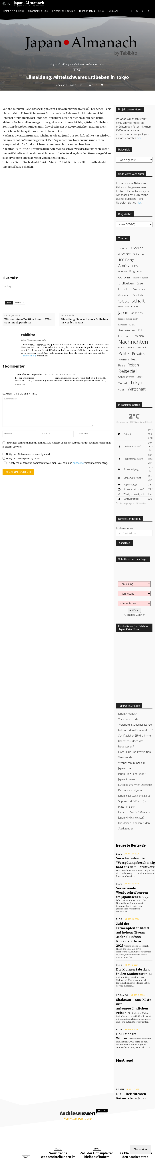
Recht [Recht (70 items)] (135, 359)
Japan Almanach (127, 713)
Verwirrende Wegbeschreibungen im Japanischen (132, 763)
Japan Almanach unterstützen (95, 1151)
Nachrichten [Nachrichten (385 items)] (133, 342)
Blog (52, 64)
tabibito (62, 85)
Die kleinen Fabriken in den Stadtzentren (135, 1114)
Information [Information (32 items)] (131, 306)
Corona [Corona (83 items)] (124, 277)
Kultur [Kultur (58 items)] (142, 330)
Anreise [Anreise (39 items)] (122, 271)
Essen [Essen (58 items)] (140, 283)
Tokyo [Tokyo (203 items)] (136, 382)
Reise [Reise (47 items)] (121, 365)
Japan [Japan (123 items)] (123, 312)
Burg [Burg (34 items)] (139, 271)
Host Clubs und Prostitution (134, 752)
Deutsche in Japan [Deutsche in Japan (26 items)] (140, 277)
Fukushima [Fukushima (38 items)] (139, 289)
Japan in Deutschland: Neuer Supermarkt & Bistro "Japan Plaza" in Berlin (134, 801)
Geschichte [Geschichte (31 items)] (124, 295)
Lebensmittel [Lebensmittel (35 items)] (125, 336)
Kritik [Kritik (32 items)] (131, 324)
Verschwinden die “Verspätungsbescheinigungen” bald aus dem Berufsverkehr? (23, 1120)
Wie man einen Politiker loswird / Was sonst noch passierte (28, 321)
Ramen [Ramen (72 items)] (123, 359)
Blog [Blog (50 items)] (132, 271)
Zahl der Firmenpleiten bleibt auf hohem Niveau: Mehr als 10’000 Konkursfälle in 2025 (131, 918)
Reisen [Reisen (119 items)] (133, 365)
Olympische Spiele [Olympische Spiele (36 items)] (137, 347)
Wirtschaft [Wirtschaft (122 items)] (137, 389)
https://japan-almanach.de (33, 340)
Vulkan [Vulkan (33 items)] (121, 389)
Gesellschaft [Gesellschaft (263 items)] (131, 301)
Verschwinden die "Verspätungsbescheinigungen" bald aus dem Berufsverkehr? (136, 724)
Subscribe (140, 1149)
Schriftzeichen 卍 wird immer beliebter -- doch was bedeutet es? (135, 741)
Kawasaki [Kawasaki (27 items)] (122, 324)
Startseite (73, 1151)
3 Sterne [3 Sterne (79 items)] (136, 248)
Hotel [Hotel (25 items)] (120, 306)
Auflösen (134, 610)
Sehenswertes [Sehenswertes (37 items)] (126, 376)
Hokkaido (120, 967)
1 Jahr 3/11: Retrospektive (28, 374)
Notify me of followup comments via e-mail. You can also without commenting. (55, 463)
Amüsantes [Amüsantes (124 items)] (128, 265)
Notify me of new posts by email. (23, 458)
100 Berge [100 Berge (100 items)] (126, 260)
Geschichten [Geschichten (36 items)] (139, 295)
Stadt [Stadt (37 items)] (139, 376)
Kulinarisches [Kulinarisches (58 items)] (126, 330)
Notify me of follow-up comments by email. (28, 454)
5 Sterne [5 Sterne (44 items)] (138, 254)
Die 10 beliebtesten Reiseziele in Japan (128, 1056)
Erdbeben (19, 303)
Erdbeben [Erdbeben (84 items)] (126, 283)
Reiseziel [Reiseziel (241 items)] (127, 371)
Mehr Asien (118, 1151)
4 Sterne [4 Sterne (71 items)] (124, 254)
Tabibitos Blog (28, 355)
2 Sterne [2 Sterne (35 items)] (123, 248)
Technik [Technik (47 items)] (123, 383)
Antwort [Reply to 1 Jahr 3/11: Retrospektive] (20, 384)
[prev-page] (72, 1143)
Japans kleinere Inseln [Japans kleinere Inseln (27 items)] (128, 318)
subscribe (78, 463)
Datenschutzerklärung (79, 1154)
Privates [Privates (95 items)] (138, 354)
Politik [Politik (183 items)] (124, 353)
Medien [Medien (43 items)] (139, 336)
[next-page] (81, 1143)
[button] (149, 11)
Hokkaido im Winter (129, 997)
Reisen (120, 1051)
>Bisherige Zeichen (134, 614)
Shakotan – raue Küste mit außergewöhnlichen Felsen (133, 974)
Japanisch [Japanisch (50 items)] (137, 313)
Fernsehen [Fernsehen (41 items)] (124, 289)
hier (139, 138)
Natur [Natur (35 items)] (121, 347)
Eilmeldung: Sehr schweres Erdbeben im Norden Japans (84, 321)
